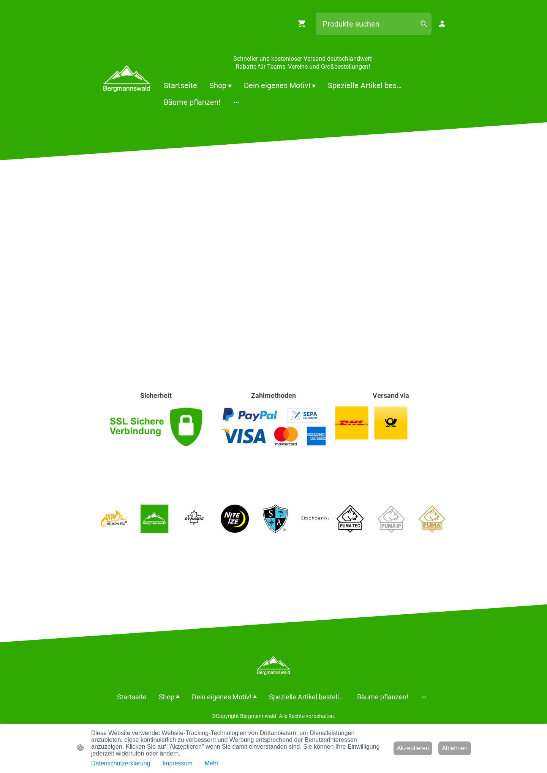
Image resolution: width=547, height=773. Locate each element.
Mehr (211, 763)
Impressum (178, 763)
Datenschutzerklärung (120, 763)
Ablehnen (455, 748)
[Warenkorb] (303, 23)
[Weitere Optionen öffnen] (236, 102)
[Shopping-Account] (442, 23)
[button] (423, 23)
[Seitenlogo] (126, 79)
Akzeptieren (413, 748)
